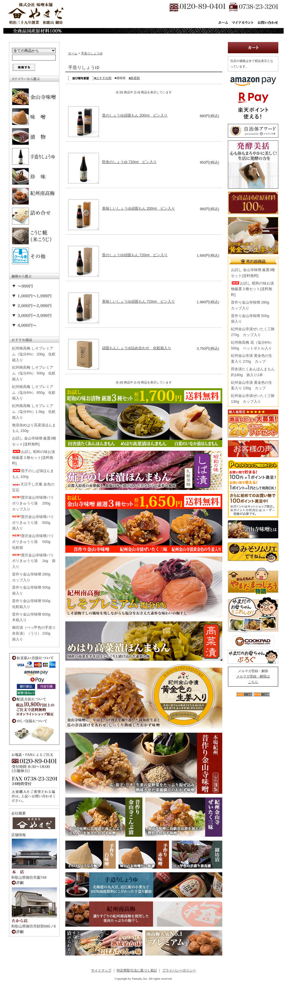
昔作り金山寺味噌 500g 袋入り (33, 590)
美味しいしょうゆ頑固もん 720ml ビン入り (138, 301)
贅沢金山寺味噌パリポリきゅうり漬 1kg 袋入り (33, 561)
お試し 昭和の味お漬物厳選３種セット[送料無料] (33, 458)
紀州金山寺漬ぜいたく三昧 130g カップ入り (253, 399)
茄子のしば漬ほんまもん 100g (33, 474)
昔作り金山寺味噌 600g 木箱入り (33, 617)
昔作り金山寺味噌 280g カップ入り (33, 577)
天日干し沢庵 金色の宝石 (33, 487)
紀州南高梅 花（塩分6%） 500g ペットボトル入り (252, 345)
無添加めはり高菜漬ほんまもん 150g (34, 428)
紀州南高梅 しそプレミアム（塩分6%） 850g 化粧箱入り (33, 393)
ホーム (72, 53)
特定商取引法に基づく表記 (137, 970)
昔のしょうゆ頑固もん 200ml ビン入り (135, 115)
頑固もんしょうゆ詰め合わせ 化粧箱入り (136, 348)
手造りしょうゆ (92, 53)
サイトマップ (101, 970)
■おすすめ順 (103, 78)
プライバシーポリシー (179, 970)
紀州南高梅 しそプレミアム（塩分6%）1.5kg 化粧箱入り (33, 412)
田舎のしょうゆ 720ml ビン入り (129, 162)
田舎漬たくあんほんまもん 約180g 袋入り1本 (253, 372)
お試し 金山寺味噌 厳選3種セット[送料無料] (34, 441)
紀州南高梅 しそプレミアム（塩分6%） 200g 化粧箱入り (33, 354)
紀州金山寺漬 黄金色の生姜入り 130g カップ (251, 385)
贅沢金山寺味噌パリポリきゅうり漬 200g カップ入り (33, 503)
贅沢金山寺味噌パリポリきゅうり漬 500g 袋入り (33, 523)
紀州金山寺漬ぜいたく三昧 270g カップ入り (253, 332)
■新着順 (134, 78)
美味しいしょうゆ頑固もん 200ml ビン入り (138, 208)
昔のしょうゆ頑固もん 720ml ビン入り (135, 255)
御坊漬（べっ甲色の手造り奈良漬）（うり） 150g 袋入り (34, 633)
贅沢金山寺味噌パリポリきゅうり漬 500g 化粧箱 (33, 542)
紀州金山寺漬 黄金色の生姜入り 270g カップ (251, 358)
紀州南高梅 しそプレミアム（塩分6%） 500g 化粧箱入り (33, 373)
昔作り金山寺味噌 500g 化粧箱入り (33, 604)
